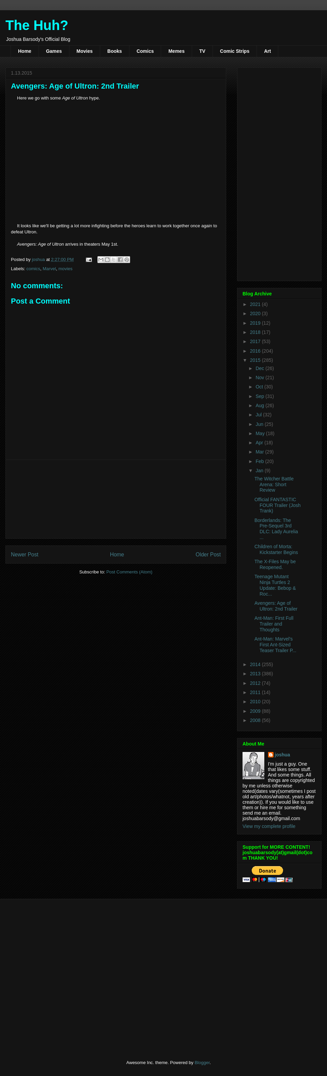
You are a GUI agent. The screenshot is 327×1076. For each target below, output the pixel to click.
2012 (256, 683)
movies (65, 268)
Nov (260, 377)
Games (54, 51)
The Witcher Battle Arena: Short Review (274, 484)
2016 (256, 351)
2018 (256, 332)
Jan (259, 470)
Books (114, 51)
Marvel (49, 268)
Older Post (208, 554)
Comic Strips (234, 51)
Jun (259, 424)
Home (24, 51)
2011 (256, 692)
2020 (256, 313)
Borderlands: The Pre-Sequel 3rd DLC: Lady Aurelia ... (276, 529)
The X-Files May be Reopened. (275, 564)
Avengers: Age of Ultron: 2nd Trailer (275, 606)
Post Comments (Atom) (129, 571)
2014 (256, 664)
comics (33, 268)
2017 (256, 341)
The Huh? (36, 25)
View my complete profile (269, 826)
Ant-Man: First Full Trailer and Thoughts (273, 623)
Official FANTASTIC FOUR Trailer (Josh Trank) (277, 505)
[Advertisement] (116, 499)
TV (202, 51)
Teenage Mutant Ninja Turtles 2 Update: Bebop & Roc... (275, 585)
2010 (256, 701)
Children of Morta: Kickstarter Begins (276, 549)
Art (267, 51)
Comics (145, 51)
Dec (260, 368)
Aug (260, 405)
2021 (256, 304)
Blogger (201, 1062)
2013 (256, 673)
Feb (260, 461)
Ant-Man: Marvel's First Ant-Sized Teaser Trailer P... (275, 644)
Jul (259, 414)
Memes (176, 51)
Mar (260, 452)
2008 (256, 720)
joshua (282, 754)
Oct (259, 386)
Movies (85, 51)
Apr (259, 442)
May (260, 433)
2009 (256, 711)
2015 (256, 360)
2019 (256, 323)
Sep (260, 396)
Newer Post (24, 554)
